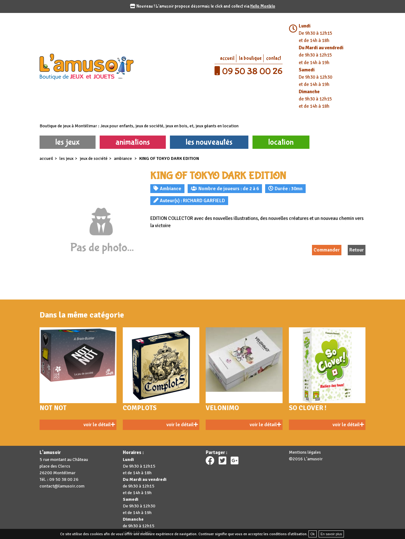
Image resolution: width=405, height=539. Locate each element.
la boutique (250, 58)
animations (132, 142)
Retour (356, 250)
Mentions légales (305, 452)
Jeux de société (94, 158)
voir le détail (99, 424)
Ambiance (123, 158)
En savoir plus (331, 534)
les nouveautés (209, 142)
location (281, 142)
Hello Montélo (262, 6)
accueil (227, 58)
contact (273, 58)
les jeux (67, 142)
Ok (312, 534)
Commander (327, 250)
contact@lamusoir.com (62, 486)
